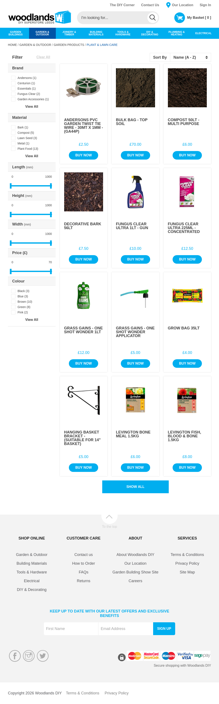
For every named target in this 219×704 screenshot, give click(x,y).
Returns (83, 581)
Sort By (160, 57)
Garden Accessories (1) (33, 99)
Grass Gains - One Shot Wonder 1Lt (83, 330)
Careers (135, 581)
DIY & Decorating (32, 590)
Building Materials (31, 563)
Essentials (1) (27, 88)
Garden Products (69, 45)
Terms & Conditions (187, 555)
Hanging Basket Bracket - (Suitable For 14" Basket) (82, 438)
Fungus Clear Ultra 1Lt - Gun (132, 226)
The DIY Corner (122, 5)
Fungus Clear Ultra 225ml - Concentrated (184, 228)
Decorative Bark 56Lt (82, 226)
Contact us (83, 555)
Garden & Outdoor (35, 45)
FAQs (83, 572)
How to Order (83, 563)
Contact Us (150, 5)
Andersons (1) (27, 78)
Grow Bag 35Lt (184, 328)
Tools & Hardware (31, 572)
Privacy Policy (187, 563)
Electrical (32, 581)
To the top (109, 526)
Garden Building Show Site (135, 572)
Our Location (182, 5)
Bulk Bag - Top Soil (131, 122)
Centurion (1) (26, 83)
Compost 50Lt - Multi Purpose (184, 122)
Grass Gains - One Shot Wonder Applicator (135, 332)
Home (12, 45)
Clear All (43, 57)
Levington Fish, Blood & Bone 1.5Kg (184, 436)
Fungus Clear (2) (29, 94)
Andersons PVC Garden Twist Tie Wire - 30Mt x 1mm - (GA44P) (83, 126)
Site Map (187, 572)
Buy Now (83, 155)
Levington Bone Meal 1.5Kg (133, 434)
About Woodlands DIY (135, 555)
